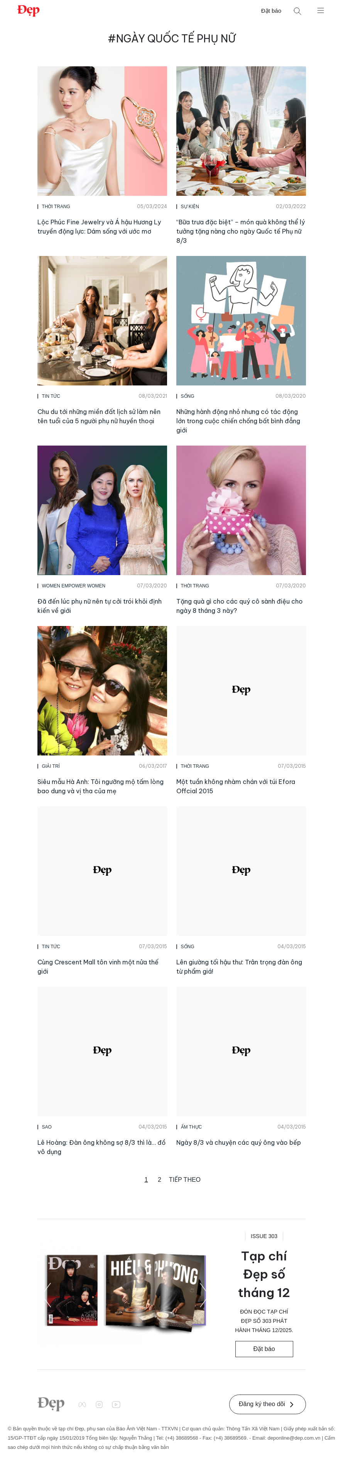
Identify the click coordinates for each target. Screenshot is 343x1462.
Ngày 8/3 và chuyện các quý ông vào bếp (238, 1142)
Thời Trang (56, 206)
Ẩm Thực (191, 1127)
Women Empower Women (74, 586)
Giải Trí (51, 766)
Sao (47, 1127)
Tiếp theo (185, 1179)
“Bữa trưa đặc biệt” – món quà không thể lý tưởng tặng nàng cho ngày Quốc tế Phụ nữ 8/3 (240, 231)
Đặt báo (271, 10)
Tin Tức (51, 396)
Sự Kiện (190, 206)
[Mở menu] (321, 10)
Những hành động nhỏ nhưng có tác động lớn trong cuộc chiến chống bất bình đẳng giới (238, 421)
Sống (187, 396)
